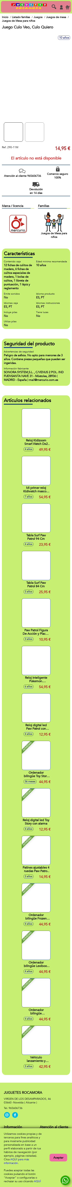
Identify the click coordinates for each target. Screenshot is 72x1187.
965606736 (15, 1108)
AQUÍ (37, 1181)
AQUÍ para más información (16, 1161)
